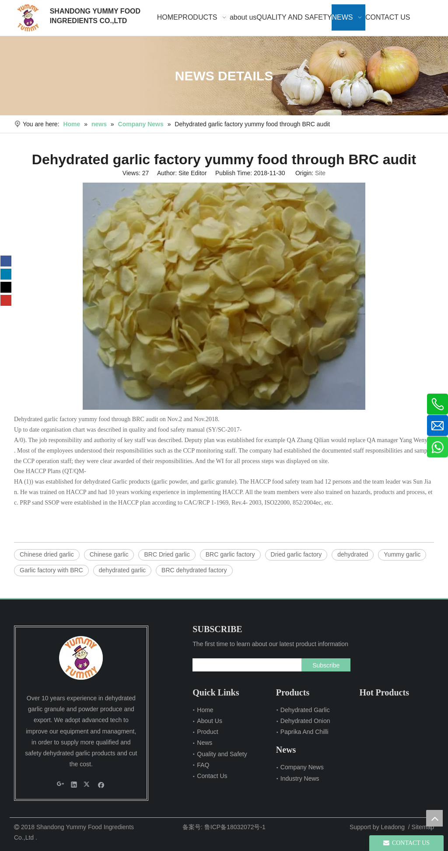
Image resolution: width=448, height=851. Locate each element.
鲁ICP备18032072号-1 (235, 826)
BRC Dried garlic (166, 554)
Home (205, 709)
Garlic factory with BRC (51, 570)
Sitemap (423, 826)
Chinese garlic (109, 554)
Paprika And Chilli (304, 731)
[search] (244, 664)
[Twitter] (5, 287)
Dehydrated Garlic (305, 709)
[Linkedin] (5, 274)
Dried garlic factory (296, 554)
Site (320, 173)
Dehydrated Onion (305, 720)
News (204, 742)
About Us (209, 720)
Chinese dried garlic (47, 554)
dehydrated (352, 554)
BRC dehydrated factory (194, 570)
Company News (302, 767)
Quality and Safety (222, 754)
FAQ (203, 764)
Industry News (299, 778)
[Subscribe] (325, 664)
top (434, 818)
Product (207, 731)
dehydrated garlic (122, 570)
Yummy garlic (402, 554)
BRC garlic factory (230, 554)
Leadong (393, 826)
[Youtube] (5, 300)
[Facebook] (5, 261)
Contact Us (212, 775)
